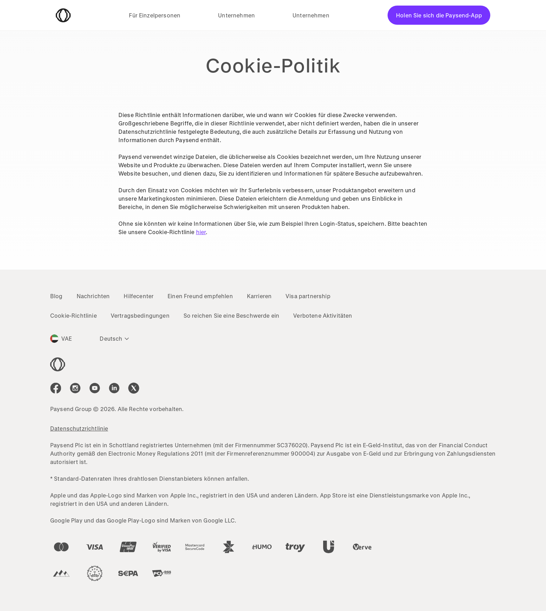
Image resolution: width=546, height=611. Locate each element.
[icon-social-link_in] (75, 388)
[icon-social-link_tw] (133, 388)
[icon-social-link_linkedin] (114, 388)
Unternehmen (236, 15)
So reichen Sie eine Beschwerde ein (231, 315)
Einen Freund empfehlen (200, 296)
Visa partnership (308, 296)
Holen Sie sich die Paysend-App (439, 15)
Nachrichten (93, 296)
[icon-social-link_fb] (55, 388)
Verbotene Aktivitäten (322, 315)
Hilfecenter (139, 296)
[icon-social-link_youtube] (94, 388)
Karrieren (259, 296)
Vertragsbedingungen (140, 315)
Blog (56, 296)
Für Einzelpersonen (154, 15)
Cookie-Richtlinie (73, 315)
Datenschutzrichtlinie (79, 428)
